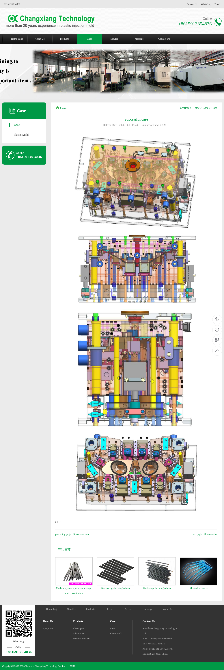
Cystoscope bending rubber (157, 588)
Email (217, 4)
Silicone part (79, 633)
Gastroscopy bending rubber (115, 588)
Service (114, 38)
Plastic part (78, 628)
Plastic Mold (21, 134)
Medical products (199, 588)
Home (196, 107)
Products (64, 38)
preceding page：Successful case (72, 534)
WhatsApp (206, 4)
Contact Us (192, 4)
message (139, 38)
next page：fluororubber (204, 534)
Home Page (17, 38)
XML (72, 666)
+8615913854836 (217, 319)
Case (89, 38)
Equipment (47, 628)
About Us (39, 38)
